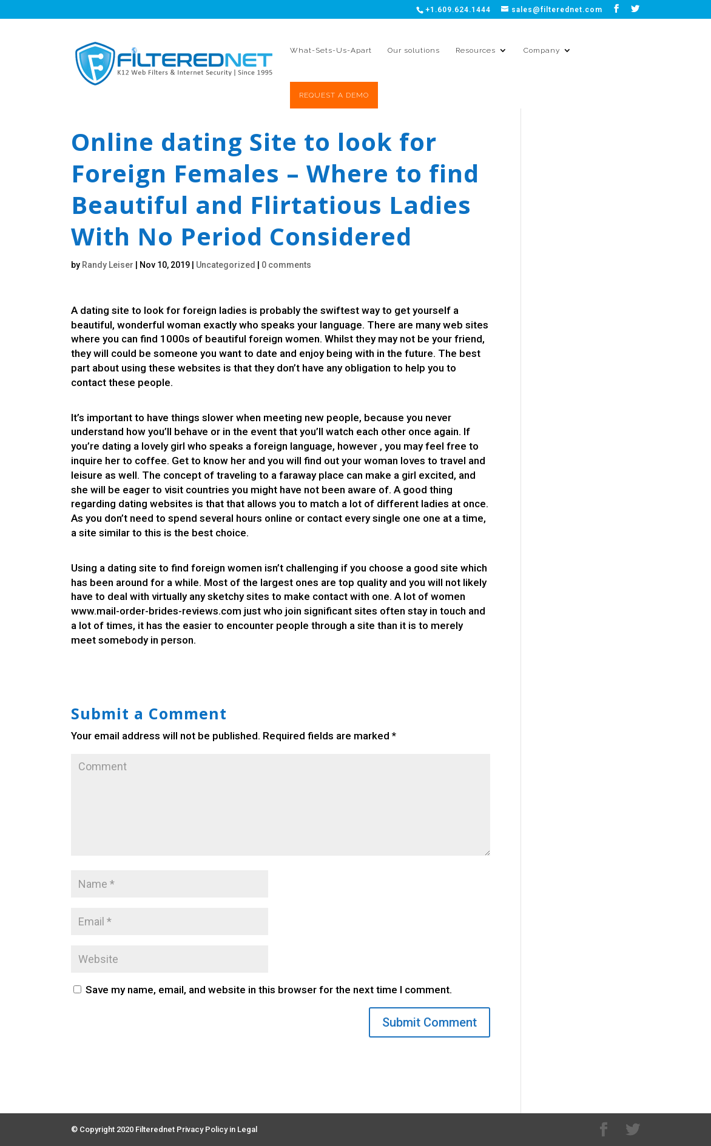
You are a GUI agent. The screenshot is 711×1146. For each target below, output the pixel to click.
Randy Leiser (107, 265)
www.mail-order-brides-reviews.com (156, 611)
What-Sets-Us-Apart (331, 50)
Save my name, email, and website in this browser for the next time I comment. (269, 990)
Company (542, 50)
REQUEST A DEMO (334, 95)
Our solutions (414, 50)
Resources (476, 50)
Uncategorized (225, 265)
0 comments (286, 265)
